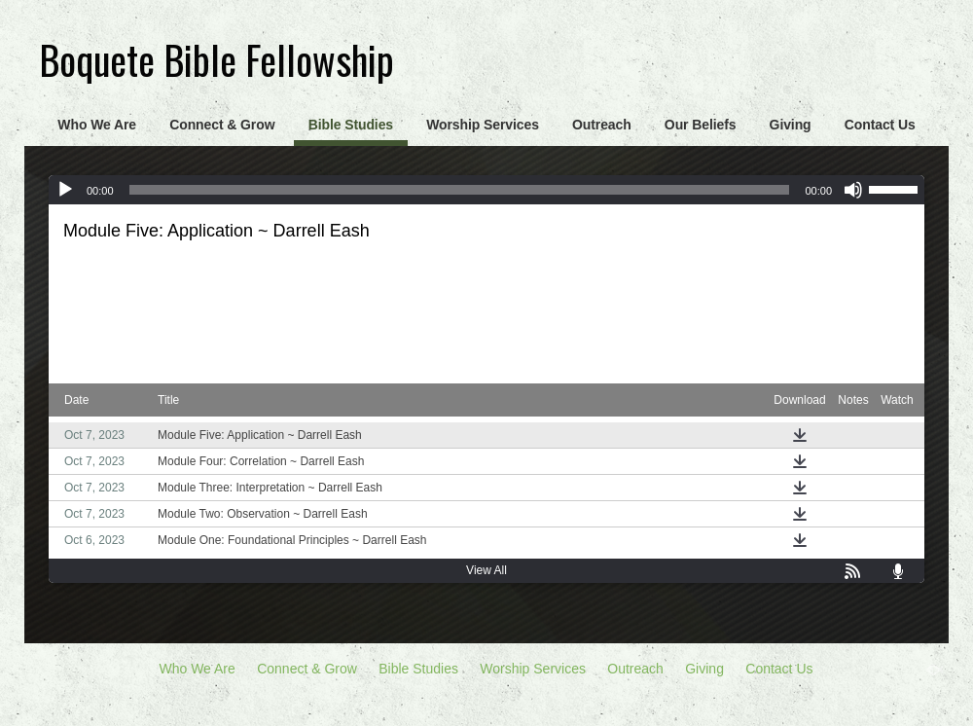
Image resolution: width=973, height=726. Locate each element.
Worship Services (482, 124)
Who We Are (96, 124)
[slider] (459, 190)
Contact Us (880, 124)
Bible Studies (350, 124)
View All (486, 570)
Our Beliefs (701, 124)
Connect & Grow (221, 124)
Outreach (601, 124)
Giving (790, 124)
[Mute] (853, 190)
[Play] (65, 190)
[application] (486, 189)
